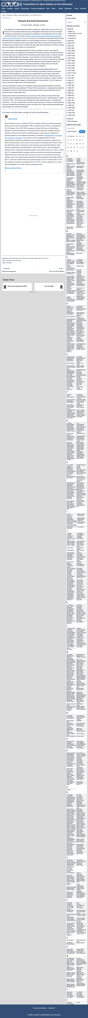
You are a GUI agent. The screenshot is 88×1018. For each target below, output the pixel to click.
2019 (71, 55)
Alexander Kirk (70, 182)
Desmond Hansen (81, 335)
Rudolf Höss (79, 849)
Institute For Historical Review (81, 521)
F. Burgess (69, 394)
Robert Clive (69, 823)
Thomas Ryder (80, 924)
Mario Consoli (80, 665)
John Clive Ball (70, 580)
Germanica (69, 442)
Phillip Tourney (70, 778)
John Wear (79, 588)
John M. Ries (80, 582)
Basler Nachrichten (81, 237)
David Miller (69, 327)
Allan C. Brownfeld (71, 187)
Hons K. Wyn (69, 502)
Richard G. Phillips (81, 813)
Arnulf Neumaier (70, 219)
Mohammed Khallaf (71, 706)
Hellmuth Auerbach (71, 486)
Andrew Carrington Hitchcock (81, 195)
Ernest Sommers (80, 381)
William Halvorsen (81, 974)
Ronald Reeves (80, 845)
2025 (71, 41)
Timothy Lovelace (71, 926)
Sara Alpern (79, 864)
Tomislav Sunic (70, 928)
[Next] (61, 287)
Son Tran (69, 884)
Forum (77, 8)
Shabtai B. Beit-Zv (81, 876)
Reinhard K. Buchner (81, 805)
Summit (17, 8)
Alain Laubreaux (70, 173)
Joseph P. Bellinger (81, 597)
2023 (71, 46)
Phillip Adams (80, 776)
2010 (71, 78)
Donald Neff (79, 345)
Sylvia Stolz (69, 897)
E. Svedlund (79, 357)
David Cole (69, 321)
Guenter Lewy (70, 457)
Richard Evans (80, 811)
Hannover (79, 468)
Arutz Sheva (79, 222)
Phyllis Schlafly (80, 778)
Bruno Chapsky (70, 253)
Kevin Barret (69, 616)
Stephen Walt (80, 892)
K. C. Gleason (70, 605)
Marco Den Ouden (71, 661)
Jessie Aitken (80, 569)
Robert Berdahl (70, 822)
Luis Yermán (69, 649)
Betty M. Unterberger (79, 242)
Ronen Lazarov (80, 847)
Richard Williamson (81, 818)
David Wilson (80, 331)
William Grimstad (71, 974)
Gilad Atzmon (70, 444)
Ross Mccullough (81, 848)
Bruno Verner (80, 253)
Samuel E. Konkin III (81, 861)
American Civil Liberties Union (80, 188)
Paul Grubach (80, 761)
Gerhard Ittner (70, 438)
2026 (70, 29)
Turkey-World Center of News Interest (81, 933)
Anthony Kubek (70, 210)
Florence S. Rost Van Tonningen (81, 398)
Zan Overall (69, 1002)
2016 (71, 63)
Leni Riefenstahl (70, 633)
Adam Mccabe (80, 167)
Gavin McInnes (80, 425)
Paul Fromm (79, 759)
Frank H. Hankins (71, 406)
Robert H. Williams (81, 825)
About (4, 8)
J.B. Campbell (70, 536)
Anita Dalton (69, 205)
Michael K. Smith (70, 693)
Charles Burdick (70, 276)
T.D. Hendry (69, 902)
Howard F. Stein (70, 505)
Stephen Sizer (70, 892)
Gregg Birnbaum (80, 454)
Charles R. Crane (70, 280)
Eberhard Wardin (70, 358)
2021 (71, 50)
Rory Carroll (69, 848)
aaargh (78, 160)
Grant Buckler (70, 450)
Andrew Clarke (70, 197)
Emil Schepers (70, 373)
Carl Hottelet (79, 261)
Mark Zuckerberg (71, 670)
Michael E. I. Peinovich (69, 690)
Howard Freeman (80, 505)
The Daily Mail (70, 910)
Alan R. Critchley (70, 174)
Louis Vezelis (80, 645)
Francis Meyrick (70, 402)
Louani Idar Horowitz (81, 644)
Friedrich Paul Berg (71, 416)
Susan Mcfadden (80, 896)
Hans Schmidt (70, 472)
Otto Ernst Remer (80, 745)
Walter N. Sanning (81, 961)
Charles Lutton (70, 279)
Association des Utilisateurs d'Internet (80, 225)
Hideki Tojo (79, 496)
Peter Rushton (80, 770)
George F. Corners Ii (71, 431)
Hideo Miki (69, 497)
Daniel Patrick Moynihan (80, 314)
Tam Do (78, 904)
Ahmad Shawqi (80, 170)
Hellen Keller (69, 485)
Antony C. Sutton (80, 214)
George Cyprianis (80, 429)
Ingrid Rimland (70, 519)
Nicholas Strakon (80, 726)
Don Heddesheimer (81, 344)
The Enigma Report (81, 910)
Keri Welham (69, 615)
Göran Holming (70, 447)
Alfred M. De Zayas (81, 183)
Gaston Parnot (70, 425)
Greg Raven (69, 454)
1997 (71, 110)
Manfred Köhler (70, 659)
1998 (71, 108)
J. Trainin (69, 534)
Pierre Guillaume (70, 782)
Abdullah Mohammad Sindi (81, 162)
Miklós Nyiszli (80, 700)
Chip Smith (79, 281)
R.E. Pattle (79, 794)
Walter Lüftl (69, 961)
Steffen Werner (80, 887)
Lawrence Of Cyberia (81, 632)
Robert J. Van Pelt (71, 828)
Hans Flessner (70, 470)
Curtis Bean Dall (70, 301)
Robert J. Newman (81, 827)
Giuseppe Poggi (80, 445)
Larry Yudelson (80, 631)
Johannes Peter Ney (81, 576)
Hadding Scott (70, 467)
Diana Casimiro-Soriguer (80, 337)
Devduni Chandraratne (70, 337)
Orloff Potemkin (70, 744)
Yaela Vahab (69, 992)
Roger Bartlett (70, 840)
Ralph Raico (79, 801)
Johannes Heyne (70, 576)
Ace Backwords (80, 166)
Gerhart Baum (70, 440)
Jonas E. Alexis (80, 590)
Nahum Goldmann (81, 717)
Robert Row (79, 832)
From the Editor (49, 286)
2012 (72, 73)
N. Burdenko (69, 715)
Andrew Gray (79, 197)
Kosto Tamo (69, 622)
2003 (71, 95)
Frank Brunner (80, 405)
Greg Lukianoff (70, 453)
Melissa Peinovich (71, 684)
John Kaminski (70, 582)
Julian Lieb (69, 599)
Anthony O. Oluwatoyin (69, 212)
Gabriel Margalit (70, 424)
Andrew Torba (70, 201)
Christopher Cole (80, 285)
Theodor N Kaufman (71, 914)
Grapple (78, 450)
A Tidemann (69, 158)
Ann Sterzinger (80, 205)
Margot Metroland (71, 662)
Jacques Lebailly (70, 541)
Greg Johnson (80, 451)
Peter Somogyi (70, 771)
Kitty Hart (79, 619)
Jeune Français (80, 571)
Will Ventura (69, 970)
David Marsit (79, 324)
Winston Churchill (71, 981)
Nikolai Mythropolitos (70, 732)
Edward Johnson (70, 363)
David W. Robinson (71, 331)
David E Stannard (70, 323)
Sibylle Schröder (70, 880)
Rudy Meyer (79, 851)
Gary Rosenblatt (80, 424)
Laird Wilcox (69, 629)
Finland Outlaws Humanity (75, 33)
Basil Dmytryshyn (71, 237)
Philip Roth (69, 776)
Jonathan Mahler (70, 592)
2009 (71, 80)
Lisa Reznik (79, 641)
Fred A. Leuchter (80, 410)
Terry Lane (79, 906)
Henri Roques (70, 488)
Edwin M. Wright (80, 366)
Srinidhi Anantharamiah (80, 885)
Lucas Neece (79, 646)
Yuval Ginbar (69, 997)
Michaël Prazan (70, 695)
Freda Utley (69, 411)
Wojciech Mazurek (81, 984)
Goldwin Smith (80, 446)
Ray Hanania (79, 804)
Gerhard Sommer (80, 438)
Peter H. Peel (70, 768)
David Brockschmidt (81, 320)
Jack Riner (69, 537)
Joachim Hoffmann (81, 572)
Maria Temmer (80, 663)
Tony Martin (79, 928)
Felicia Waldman (70, 397)
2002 (71, 98)
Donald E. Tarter (70, 345)
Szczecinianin (80, 897)
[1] (42, 104)
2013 (71, 70)
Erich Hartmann (70, 380)
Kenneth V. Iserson (81, 614)
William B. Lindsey (71, 972)
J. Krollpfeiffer (80, 533)
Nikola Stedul (80, 729)
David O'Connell (70, 328)
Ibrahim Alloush (81, 514)
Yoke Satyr (69, 993)
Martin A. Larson (70, 671)
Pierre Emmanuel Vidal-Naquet (71, 780)
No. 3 (10, 17)
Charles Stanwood (81, 280)
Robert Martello (70, 831)
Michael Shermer (70, 696)
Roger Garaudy (80, 840)
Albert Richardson (71, 175)
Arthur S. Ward (70, 222)
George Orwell (70, 436)
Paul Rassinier (80, 763)
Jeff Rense (69, 564)
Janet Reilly (69, 555)
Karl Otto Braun (70, 609)
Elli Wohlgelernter (71, 372)
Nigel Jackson (70, 728)
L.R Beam (79, 628)
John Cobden (80, 580)
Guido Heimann (80, 457)
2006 (71, 88)
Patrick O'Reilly (70, 755)
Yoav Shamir (79, 992)
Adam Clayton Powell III (70, 168)
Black (68, 245)
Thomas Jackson (71, 923)
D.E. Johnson (80, 306)
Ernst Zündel (69, 385)
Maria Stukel (69, 663)
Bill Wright (79, 244)
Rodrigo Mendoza (71, 839)
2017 (71, 60)
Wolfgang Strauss (71, 987)
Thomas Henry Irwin (71, 920)
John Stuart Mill (70, 586)
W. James (79, 958)
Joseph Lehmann (81, 594)
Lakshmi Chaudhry (81, 629)
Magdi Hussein (70, 656)
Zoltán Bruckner (70, 1003)
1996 (71, 113)
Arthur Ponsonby (70, 220)
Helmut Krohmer (80, 486)
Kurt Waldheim (80, 622)
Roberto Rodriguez (81, 836)
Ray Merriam (70, 805)
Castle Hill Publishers (79, 270)
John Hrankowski (71, 581)
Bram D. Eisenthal (71, 246)
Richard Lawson (70, 817)
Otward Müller (70, 748)
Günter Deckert (80, 458)
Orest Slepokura (80, 742)
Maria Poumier (80, 662)
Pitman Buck (69, 783)
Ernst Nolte (79, 384)
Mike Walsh (69, 700)
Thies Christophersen (70, 916)
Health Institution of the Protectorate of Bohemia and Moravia (81, 479)
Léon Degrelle (80, 635)
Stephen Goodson (71, 889)
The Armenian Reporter (70, 908)
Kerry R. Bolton (80, 615)
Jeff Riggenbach (80, 564)
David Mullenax (80, 327)
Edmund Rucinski (81, 358)
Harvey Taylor (70, 478)
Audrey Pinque (80, 227)
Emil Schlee (79, 373)
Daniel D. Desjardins (81, 309)
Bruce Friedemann (81, 250)
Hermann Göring (70, 496)
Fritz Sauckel (70, 418)
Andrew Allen (70, 195)
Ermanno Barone (70, 381)
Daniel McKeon (70, 314)
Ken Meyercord (80, 611)
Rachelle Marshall (71, 798)
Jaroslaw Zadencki (81, 556)
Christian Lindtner (71, 284)
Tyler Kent (69, 935)
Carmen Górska (80, 263)
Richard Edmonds (71, 811)
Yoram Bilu (79, 993)
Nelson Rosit (70, 723)
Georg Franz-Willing (81, 427)
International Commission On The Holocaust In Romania (72, 524)
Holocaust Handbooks (38, 8)
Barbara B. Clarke (71, 235)
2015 (71, 65)
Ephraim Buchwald (71, 376)
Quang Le (69, 789)
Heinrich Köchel (80, 483)
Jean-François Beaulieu (70, 562)
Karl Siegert (79, 609)
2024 (71, 43)
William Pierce (80, 979)
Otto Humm (69, 746)
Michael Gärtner (80, 689)
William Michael (70, 979)
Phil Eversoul (70, 774)
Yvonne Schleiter (80, 997)
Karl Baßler (69, 607)
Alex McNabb (80, 178)
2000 (71, 103)
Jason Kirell (69, 558)
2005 (71, 90)
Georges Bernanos (81, 436)
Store (48, 8)
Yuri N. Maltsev (70, 996)
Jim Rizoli (69, 572)
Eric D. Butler (70, 377)
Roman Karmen (80, 844)
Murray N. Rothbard (81, 709)
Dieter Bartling (80, 340)
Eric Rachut (79, 379)
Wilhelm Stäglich (70, 968)
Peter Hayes (69, 770)
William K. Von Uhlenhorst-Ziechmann (80, 976)
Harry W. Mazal (80, 476)
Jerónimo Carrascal (71, 568)
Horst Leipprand (70, 503)
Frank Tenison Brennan (70, 408)
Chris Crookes (70, 283)
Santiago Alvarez (70, 864)
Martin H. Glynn (70, 674)
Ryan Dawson (70, 855)
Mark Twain (69, 669)
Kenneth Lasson (70, 614)
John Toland (69, 588)
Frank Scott (79, 406)
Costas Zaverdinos (71, 299)
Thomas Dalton (70, 918)
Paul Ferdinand (70, 759)
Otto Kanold (79, 746)
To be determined (81, 926)
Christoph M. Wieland (70, 286)
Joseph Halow (70, 597)
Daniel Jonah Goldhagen (70, 311)
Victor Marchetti (70, 953)
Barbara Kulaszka (81, 235)
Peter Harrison (80, 768)
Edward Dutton (70, 360)
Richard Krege (70, 815)
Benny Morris (80, 239)
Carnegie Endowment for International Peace (71, 267)
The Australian (80, 908)
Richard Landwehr (81, 815)
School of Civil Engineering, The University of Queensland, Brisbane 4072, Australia (70, 868)
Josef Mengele (70, 594)
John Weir (69, 589)
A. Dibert (79, 158)
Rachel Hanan (80, 797)
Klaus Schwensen (71, 620)
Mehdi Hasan (70, 683)
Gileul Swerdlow (80, 444)
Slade (78, 882)
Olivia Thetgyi (80, 741)
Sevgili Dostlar (70, 876)
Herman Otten (70, 494)
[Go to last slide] (5, 287)
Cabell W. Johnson (71, 261)
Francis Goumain (80, 401)
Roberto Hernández (81, 835)
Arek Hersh (79, 215)
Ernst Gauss (79, 383)
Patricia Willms (70, 754)
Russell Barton (80, 852)
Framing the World (71, 399)
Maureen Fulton (70, 682)
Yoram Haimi (70, 994)
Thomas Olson (70, 924)
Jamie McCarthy (70, 553)
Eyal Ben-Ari (69, 389)
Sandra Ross (79, 862)
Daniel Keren (79, 310)
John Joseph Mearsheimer (70, 578)
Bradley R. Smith (80, 245)
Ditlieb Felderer (80, 341)
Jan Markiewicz (70, 554)
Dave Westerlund (80, 319)
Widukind (79, 965)
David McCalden (70, 325)
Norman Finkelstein (71, 736)
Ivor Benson (69, 528)
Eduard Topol (80, 359)
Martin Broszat (70, 672)
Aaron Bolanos (70, 161)
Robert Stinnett (70, 834)
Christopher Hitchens (69, 289)
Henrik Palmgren (80, 488)
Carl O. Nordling (70, 262)
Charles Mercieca (81, 279)
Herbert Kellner (70, 493)
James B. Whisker (71, 542)
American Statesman (69, 190)
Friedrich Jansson (81, 415)
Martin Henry (80, 674)
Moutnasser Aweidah (69, 710)
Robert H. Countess (71, 825)
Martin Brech (80, 671)
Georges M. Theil (70, 437)
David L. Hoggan (70, 324)
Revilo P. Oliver (70, 809)
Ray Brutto (69, 804)
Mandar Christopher (81, 657)
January (72, 38)
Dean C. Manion (70, 332)
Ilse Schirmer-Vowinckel (70, 516)
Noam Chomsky (80, 733)
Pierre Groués (80, 779)
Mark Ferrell (79, 666)
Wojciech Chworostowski (80, 982)
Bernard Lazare (80, 240)
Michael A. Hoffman (81, 684)
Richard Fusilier (70, 813)
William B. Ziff (80, 972)
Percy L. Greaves (80, 765)
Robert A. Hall (80, 819)
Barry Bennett (70, 236)
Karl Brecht (79, 607)
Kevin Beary (79, 616)
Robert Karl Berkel (71, 830)
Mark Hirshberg (70, 667)
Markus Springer (80, 670)
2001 (71, 100)
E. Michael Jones (70, 357)
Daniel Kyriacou (70, 312)
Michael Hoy (79, 692)
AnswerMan (79, 206)
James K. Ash (70, 547)
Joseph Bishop (70, 595)
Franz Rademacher (71, 410)
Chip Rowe (69, 281)
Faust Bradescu (80, 396)
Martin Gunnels (80, 672)
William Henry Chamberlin (70, 976)
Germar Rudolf (12, 119)
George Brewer (70, 429)
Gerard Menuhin (80, 437)
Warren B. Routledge (81, 962)
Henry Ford (79, 489)
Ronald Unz (69, 847)
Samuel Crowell (70, 861)
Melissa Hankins (80, 683)
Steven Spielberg (80, 895)
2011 (71, 75)
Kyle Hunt (69, 623)
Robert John (79, 828)
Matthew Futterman (81, 678)
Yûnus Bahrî (79, 994)
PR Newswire (80, 783)
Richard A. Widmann (71, 810)
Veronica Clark (80, 950)
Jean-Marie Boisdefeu (79, 562)
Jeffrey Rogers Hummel (70, 566)
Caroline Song (80, 266)
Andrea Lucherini (80, 192)
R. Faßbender (70, 794)
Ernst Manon (69, 384)
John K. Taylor (80, 581)
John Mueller (70, 584)
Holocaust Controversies (80, 499)
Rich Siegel (79, 809)
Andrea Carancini (71, 192)
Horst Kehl (79, 502)
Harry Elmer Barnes (71, 476)
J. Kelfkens (69, 533)
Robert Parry (69, 832)
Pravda (68, 784)
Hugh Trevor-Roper (71, 506)
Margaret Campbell (81, 661)
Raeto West (79, 798)
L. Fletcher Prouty (71, 628)
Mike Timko (79, 699)
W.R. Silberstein (80, 959)
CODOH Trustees (80, 297)
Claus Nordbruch (70, 293)
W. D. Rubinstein (70, 958)
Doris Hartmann (70, 346)
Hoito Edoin (69, 498)
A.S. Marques (70, 160)
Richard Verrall (70, 818)
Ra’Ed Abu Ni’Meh (71, 797)
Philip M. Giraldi (80, 775)
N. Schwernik (70, 717)
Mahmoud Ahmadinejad (70, 658)
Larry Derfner (70, 631)
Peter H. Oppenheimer (80, 767)
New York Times (70, 724)
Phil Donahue (80, 772)
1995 (71, 115)
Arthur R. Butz (80, 220)
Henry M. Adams (70, 492)
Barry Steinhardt (80, 236)
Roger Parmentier (81, 842)
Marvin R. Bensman (81, 675)
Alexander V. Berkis (81, 182)
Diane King (69, 338)
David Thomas (80, 329)
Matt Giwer (69, 678)
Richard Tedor (80, 817)
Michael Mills (80, 693)
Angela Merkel (80, 202)
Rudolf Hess (69, 849)
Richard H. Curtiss (71, 814)
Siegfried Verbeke (81, 880)
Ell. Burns (79, 371)
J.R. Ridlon (79, 536)
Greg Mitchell (80, 453)
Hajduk (78, 467)
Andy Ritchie (79, 201)
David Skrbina (70, 329)
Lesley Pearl (69, 639)
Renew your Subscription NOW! (17, 286)
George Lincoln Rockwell (70, 434)
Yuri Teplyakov (80, 996)
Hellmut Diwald (80, 485)
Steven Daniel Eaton (81, 893)
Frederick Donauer (71, 412)
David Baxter (69, 320)
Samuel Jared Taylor (71, 862)
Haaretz (78, 466)
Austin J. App (70, 228)
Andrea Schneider (71, 193)
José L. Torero (80, 593)
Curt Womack (80, 299)
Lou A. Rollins (70, 644)
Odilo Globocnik (70, 741)
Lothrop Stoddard (81, 643)
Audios (61, 8)
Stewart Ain (69, 896)
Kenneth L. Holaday (81, 612)
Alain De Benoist (80, 171)
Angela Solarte (80, 204)
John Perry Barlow (71, 585)
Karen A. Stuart (70, 606)
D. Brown (69, 306)
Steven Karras (70, 895)
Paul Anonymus (70, 758)
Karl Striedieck (70, 610)
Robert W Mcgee (80, 834)
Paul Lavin (69, 762)
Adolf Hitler (69, 170)
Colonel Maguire (80, 298)
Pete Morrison (70, 766)
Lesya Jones (79, 639)
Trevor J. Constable (71, 931)
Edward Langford (70, 366)
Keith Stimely (70, 611)
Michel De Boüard (71, 697)
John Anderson (80, 577)
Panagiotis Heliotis (71, 753)
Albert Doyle (79, 174)
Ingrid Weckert (80, 519)
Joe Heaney (79, 573)
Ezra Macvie (79, 389)
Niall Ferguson (80, 724)
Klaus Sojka (79, 620)
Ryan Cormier (80, 853)
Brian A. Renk (80, 246)
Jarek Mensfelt (70, 556)
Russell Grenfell (70, 853)
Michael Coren (70, 688)
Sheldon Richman (81, 879)
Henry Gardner (70, 490)
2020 (71, 53)
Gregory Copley (70, 455)
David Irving (79, 323)
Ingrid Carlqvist (80, 518)
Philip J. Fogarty (70, 775)
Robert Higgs (80, 826)
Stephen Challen (80, 888)
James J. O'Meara (71, 545)
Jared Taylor (79, 555)
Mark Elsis (69, 666)
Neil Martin (79, 720)
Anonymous (69, 206)
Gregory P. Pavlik (80, 455)
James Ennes (80, 542)
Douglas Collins (80, 348)
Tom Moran (69, 927)
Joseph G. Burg (80, 595)
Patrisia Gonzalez (71, 757)
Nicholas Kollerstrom (69, 726)
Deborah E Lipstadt (71, 333)
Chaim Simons (70, 274)
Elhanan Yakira (80, 367)
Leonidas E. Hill (80, 637)
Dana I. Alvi (69, 309)
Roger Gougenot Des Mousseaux (71, 842)
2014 (71, 68)
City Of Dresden (70, 292)
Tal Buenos (69, 904)
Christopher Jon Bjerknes (80, 289)
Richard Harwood (81, 814)
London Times (70, 643)
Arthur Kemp (79, 219)
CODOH (68, 297)
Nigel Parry (79, 728)
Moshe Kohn (69, 708)
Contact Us (51, 1008)
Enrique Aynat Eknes (81, 375)
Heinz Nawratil (80, 484)
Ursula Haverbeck (71, 944)
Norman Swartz (80, 736)
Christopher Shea (81, 290)
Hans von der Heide (81, 472)
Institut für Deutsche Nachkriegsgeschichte (72, 521)
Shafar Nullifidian (71, 878)
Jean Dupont (79, 558)
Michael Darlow (80, 688)
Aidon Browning (70, 171)
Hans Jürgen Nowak (81, 470)
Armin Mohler (80, 217)
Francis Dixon (70, 401)
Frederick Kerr (80, 412)
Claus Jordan (80, 292)
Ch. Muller (79, 272)
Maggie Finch (80, 656)
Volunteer (83, 8)
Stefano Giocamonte (71, 887)
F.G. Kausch (79, 394)
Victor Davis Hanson (71, 952)
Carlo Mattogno (80, 262)
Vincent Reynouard (81, 953)
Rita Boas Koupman (71, 819)
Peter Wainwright (80, 771)
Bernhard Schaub (71, 241)
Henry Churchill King (71, 489)
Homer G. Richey (80, 501)
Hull (77, 506)
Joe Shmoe (69, 575)
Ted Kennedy (70, 905)
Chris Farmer (80, 283)
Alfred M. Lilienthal (71, 184)
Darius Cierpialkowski (80, 317)
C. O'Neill (69, 259)
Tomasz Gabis (80, 927)
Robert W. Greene (71, 835)
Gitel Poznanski (70, 445)
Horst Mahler (80, 503)
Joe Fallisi (69, 573)
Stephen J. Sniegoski (79, 890)
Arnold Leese (80, 218)
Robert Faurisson (80, 823)
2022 (71, 48)
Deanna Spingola (80, 332)
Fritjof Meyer (79, 416)
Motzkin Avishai (80, 708)
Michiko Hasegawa (71, 699)
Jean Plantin (69, 559)
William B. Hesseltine (79, 971)
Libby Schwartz (80, 640)
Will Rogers (79, 968)
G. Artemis (69, 423)
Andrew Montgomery (70, 199)
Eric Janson (69, 379)
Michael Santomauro (81, 695)
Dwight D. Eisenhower (69, 351)
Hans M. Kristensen (71, 471)
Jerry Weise (79, 568)
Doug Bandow (80, 346)
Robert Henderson (71, 826)
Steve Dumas (70, 893)
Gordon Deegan (80, 447)
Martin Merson (70, 675)
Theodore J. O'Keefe (81, 914)
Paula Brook (69, 765)
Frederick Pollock (71, 414)
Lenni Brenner (80, 633)
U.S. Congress (70, 940)
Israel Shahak (80, 523)
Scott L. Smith (80, 865)
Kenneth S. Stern (70, 612)
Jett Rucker (69, 571)
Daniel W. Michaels (71, 316)
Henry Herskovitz (81, 490)
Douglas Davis (70, 349)
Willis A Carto (80, 980)
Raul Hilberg (79, 802)
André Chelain (80, 189)
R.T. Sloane (79, 796)
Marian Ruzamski (71, 665)
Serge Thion (69, 875)
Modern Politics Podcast (80, 702)
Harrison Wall (80, 474)
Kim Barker (69, 619)
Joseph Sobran (70, 598)
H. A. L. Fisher (70, 464)
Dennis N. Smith (70, 335)
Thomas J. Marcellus (79, 921)
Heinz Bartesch (70, 484)
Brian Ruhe (69, 249)
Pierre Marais (80, 782)
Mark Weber (79, 669)
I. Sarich (68, 514)
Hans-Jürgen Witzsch (70, 474)
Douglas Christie (70, 348)
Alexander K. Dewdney (79, 180)
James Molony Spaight (80, 548)
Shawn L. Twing (70, 879)
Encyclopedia (25, 8)
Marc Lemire (79, 659)
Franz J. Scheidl (80, 407)
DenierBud (79, 333)
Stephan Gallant (70, 888)
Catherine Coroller (71, 272)
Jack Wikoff (79, 537)
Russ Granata (70, 852)
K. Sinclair (79, 605)
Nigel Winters (70, 729)
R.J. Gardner (69, 796)
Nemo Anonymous (81, 723)
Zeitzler (78, 1002)
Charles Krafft (80, 277)
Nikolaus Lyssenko (81, 731)
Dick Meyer (79, 338)
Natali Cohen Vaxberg (79, 719)
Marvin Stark (70, 676)
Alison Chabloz (80, 186)
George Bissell (80, 428)
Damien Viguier (70, 307)
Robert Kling (79, 830)
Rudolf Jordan (70, 851)
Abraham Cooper (80, 163)
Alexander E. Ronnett (69, 180)
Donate (4, 11)
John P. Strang (80, 584)
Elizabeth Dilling (70, 371)
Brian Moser (79, 248)
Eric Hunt (79, 377)
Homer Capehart (70, 501)
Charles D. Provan (81, 276)
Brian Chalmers (70, 248)
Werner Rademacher (81, 963)
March (72, 31)
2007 (71, 85)
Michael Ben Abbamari (69, 686)
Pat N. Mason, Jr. (80, 753)
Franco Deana (70, 405)
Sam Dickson (70, 860)
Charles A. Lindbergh (79, 274)
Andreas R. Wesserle (81, 193)
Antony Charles (70, 215)
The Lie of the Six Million (49, 269)
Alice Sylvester (70, 186)
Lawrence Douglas (71, 632)
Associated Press (71, 223)
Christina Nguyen (81, 284)
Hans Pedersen (80, 471)
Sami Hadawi (80, 860)
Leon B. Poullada (70, 635)
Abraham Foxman (71, 166)
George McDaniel (80, 433)
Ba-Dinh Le (69, 233)
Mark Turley (79, 667)
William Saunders (71, 980)
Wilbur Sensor (70, 967)
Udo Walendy (70, 942)
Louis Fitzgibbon (70, 645)
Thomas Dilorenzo (81, 918)
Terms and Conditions (40, 1008)
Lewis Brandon (70, 640)
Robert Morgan (80, 831)
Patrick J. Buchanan (81, 754)
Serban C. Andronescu (79, 873)
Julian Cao (79, 598)
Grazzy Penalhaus (71, 451)
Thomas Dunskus (71, 919)
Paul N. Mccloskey (71, 763)
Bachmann (79, 233)
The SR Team (70, 911)
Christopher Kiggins (71, 290)
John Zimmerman (81, 589)
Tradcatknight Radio (81, 930)
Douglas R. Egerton (81, 349)
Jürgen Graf (79, 599)
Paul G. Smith (70, 761)
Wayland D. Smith (71, 963)
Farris (68, 396)
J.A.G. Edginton (80, 534)
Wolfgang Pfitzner (81, 985)
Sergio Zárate (80, 875)
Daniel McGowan (80, 312)
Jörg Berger (79, 592)
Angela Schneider (71, 204)
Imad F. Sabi (69, 518)
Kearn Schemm (80, 610)
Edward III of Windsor (79, 361)
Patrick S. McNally (81, 755)
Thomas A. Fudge (81, 915)
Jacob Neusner (80, 538)
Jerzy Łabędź (70, 569)
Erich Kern (79, 380)
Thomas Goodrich (81, 919)
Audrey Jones (70, 227)
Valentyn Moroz (80, 949)
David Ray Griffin (80, 328)
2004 (70, 93)
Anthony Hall (70, 208)
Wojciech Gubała (70, 984)
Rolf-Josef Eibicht (71, 844)
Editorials (5, 17)
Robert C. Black (80, 822)
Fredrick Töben (70, 415)
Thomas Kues (80, 923)
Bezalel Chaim (70, 244)
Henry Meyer (79, 492)
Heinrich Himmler (71, 483)
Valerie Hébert (70, 950)
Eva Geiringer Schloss (80, 387)
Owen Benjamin (80, 748)
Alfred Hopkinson (71, 183)
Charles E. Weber (70, 277)
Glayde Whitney (70, 446)
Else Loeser (79, 372)
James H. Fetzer (70, 544)
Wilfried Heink (80, 967)
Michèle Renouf (80, 697)
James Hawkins (80, 544)
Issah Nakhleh (80, 527)
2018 (71, 58)
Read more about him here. (13, 168)
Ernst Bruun (69, 383)
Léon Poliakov (70, 636)
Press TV (79, 784)
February (72, 36)
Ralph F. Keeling (80, 800)
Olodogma (69, 742)
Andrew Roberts (80, 198)
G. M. (78, 423)
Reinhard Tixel (70, 806)
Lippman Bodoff (70, 641)
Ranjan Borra (70, 802)
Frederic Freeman (81, 411)
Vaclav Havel (70, 949)
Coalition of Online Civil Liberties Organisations (81, 294)
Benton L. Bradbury (71, 240)
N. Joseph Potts (80, 715)
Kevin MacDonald (81, 618)
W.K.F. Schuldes (70, 959)
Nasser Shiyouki (70, 718)
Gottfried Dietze (80, 449)
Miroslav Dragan (70, 701)
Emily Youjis (69, 375)
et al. (78, 385)
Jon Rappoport (70, 590)
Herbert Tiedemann (81, 493)
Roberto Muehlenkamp (70, 837)
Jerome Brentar (80, 565)
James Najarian (70, 550)
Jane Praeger (80, 554)
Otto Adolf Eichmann (71, 745)
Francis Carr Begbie (81, 399)
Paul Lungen (79, 762)
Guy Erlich (69, 459)
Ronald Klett (69, 845)
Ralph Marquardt (70, 801)
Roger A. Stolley (80, 839)
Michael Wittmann (81, 696)
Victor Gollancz (80, 952)
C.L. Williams (80, 259)
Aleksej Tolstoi (70, 178)
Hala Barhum (70, 468)
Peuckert (69, 772)
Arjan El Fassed (70, 217)
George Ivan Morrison (79, 431)
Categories (70, 119)
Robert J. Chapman (71, 827)
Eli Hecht (69, 369)
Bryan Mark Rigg (70, 254)
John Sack (79, 585)
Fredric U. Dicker (80, 414)
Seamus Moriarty (71, 873)
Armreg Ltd (69, 218)
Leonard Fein (80, 636)
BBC (68, 239)
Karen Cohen (79, 606)
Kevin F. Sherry (70, 618)
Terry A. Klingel (70, 906)
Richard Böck (80, 810)
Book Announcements (17, 269)
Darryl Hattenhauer (71, 319)
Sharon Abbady (80, 878)
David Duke (79, 321)
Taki (78, 902)
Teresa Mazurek (80, 905)
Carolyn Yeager (70, 270)
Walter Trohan (70, 962)
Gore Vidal (69, 449)
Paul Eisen (79, 758)
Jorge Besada (70, 593)
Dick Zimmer (70, 340)
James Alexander (81, 541)
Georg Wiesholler (71, 428)
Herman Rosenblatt (81, 494)
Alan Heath (79, 173)
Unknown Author (80, 942)
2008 (71, 83)
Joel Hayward (80, 575)
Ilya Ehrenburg (80, 515)
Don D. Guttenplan (71, 344)
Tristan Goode (80, 931)
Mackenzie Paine (80, 654)
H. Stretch (69, 466)
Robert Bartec (80, 821)
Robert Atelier (70, 821)
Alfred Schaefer (80, 184)
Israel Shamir (70, 527)
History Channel (80, 497)
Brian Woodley (80, 249)
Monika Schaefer (80, 706)
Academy (10, 8)
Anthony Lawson (80, 210)
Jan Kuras (79, 553)
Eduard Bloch (70, 359)
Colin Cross (69, 298)
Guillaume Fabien (71, 458)
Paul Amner (79, 757)
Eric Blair (79, 376)
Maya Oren (79, 682)
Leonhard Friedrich (71, 637)
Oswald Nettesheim (81, 744)
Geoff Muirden (70, 427)
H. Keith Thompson (81, 464)
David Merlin (79, 325)
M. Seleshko (69, 654)
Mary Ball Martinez (81, 676)
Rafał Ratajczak (70, 800)
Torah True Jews (70, 930)
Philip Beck (79, 774)
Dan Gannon (79, 307)
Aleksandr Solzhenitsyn (79, 176)
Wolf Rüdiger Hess (71, 985)
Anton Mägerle (70, 214)
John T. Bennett (80, 586)
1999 (71, 105)
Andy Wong (69, 202)
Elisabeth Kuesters (81, 369)
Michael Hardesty (71, 692)
